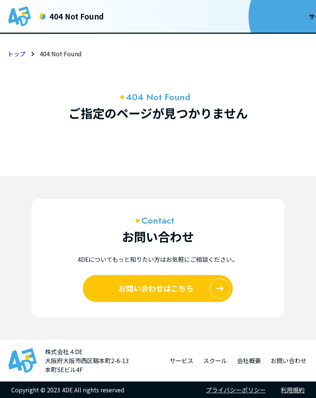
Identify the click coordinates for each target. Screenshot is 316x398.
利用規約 (293, 389)
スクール (190, 16)
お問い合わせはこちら (174, 288)
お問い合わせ (277, 16)
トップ (16, 53)
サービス (155, 16)
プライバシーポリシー (236, 389)
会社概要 (225, 16)
